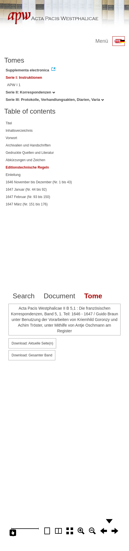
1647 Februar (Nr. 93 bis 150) (28, 197)
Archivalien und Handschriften (28, 145)
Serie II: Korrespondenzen (30, 92)
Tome (93, 296)
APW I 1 (14, 85)
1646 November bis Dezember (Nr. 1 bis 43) (39, 182)
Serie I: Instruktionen (24, 77)
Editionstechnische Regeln (27, 167)
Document (59, 296)
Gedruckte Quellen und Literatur (30, 153)
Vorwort (11, 138)
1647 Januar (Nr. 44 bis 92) (26, 190)
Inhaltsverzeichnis (19, 131)
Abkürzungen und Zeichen (25, 160)
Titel (9, 123)
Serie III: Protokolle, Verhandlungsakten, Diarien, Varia (55, 99)
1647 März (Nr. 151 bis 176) (27, 204)
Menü (101, 41)
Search (24, 296)
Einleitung (13, 175)
